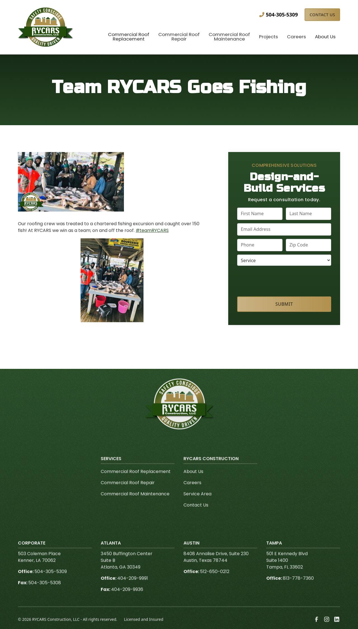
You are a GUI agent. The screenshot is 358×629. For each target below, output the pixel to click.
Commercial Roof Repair (128, 492)
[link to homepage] (46, 27)
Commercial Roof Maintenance (135, 503)
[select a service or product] (284, 260)
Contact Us (322, 14)
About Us (193, 481)
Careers (192, 492)
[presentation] (284, 280)
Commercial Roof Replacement (136, 481)
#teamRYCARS (152, 230)
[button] (128, 37)
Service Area (197, 503)
